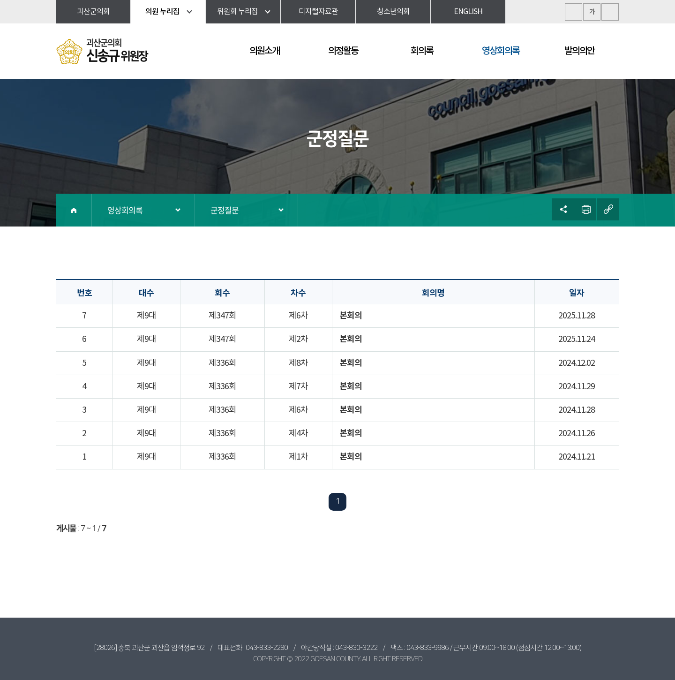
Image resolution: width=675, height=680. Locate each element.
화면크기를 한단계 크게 (573, 12)
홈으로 (74, 210)
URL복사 (608, 209)
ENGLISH (468, 12)
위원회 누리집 (237, 12)
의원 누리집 (162, 12)
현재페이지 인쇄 (585, 209)
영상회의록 (124, 210)
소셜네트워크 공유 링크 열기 (563, 209)
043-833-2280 (267, 648)
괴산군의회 (93, 12)
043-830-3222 (356, 648)
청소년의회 (393, 12)
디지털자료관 (318, 12)
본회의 (350, 315)
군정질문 (224, 210)
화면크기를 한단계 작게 (610, 12)
